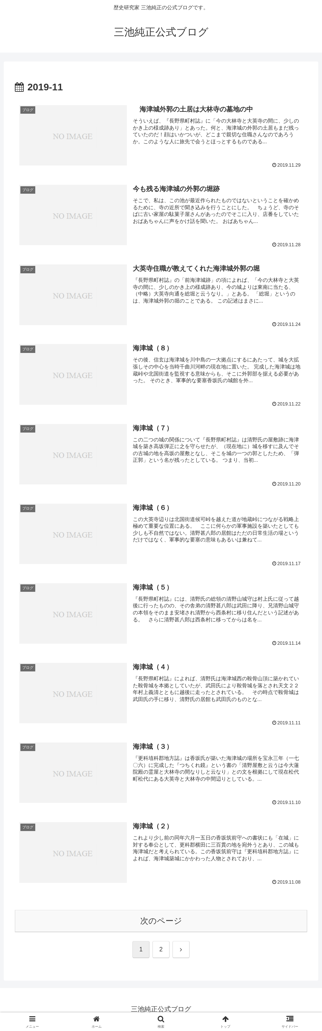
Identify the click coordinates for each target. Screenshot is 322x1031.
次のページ (161, 920)
